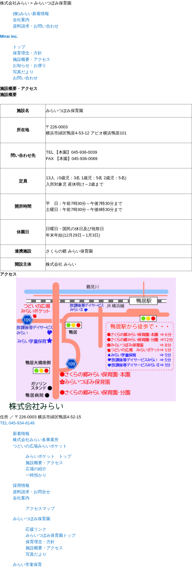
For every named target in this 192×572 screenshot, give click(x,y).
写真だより (23, 71)
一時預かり (36, 475)
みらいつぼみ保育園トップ (51, 535)
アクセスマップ (40, 508)
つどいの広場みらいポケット (40, 446)
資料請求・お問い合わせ (36, 26)
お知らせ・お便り (29, 65)
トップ (19, 46)
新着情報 (21, 433)
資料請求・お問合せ (31, 491)
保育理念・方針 (27, 53)
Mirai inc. (9, 36)
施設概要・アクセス (31, 59)
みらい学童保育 (27, 564)
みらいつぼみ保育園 (52, 3)
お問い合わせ (25, 78)
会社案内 (21, 19)
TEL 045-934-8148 (17, 423)
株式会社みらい (14, 3)
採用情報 (21, 485)
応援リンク (36, 529)
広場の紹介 (36, 468)
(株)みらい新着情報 (31, 13)
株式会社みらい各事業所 (36, 439)
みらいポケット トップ (48, 456)
